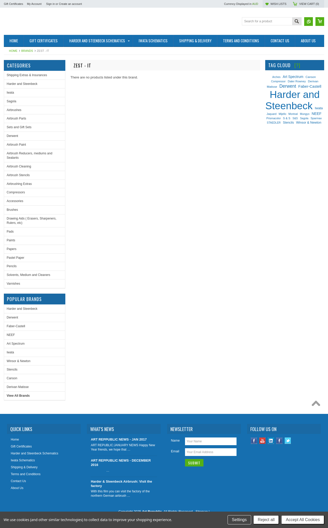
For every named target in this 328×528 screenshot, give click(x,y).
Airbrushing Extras (19, 184)
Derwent (12, 136)
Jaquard (271, 113)
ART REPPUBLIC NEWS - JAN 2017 (119, 439)
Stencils (12, 369)
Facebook (254, 440)
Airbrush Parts (16, 118)
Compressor (278, 81)
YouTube (262, 440)
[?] (297, 65)
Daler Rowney (297, 81)
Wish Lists (278, 3)
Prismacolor (273, 118)
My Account (34, 3)
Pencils (12, 266)
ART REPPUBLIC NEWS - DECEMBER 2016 (121, 463)
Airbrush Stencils (18, 175)
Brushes (12, 210)
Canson (12, 378)
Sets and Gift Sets (19, 127)
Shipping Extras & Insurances (27, 75)
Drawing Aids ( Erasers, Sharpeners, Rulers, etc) (31, 221)
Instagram (279, 440)
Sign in (50, 3)
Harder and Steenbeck (22, 84)
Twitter (288, 440)
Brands (27, 50)
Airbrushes (14, 110)
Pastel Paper (15, 258)
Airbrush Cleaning (19, 166)
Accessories (15, 201)
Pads (10, 231)
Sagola (11, 101)
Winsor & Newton (18, 361)
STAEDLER (274, 122)
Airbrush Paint (16, 144)
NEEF (11, 335)
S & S (286, 118)
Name (175, 440)
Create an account (70, 3)
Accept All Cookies (303, 519)
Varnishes (13, 283)
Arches (276, 77)
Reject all (266, 519)
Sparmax (316, 118)
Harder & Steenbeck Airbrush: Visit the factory (121, 484)
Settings (239, 519)
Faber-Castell (16, 326)
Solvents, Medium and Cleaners (28, 275)
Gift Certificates (13, 3)
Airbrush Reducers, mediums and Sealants (29, 156)
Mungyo (305, 114)
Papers (11, 249)
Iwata (10, 92)
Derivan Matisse (18, 387)
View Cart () (309, 3)
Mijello (282, 114)
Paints (11, 240)
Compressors (16, 192)
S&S (295, 118)
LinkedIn (271, 440)
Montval (293, 114)
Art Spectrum (16, 343)
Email (175, 451)
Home (13, 50)
